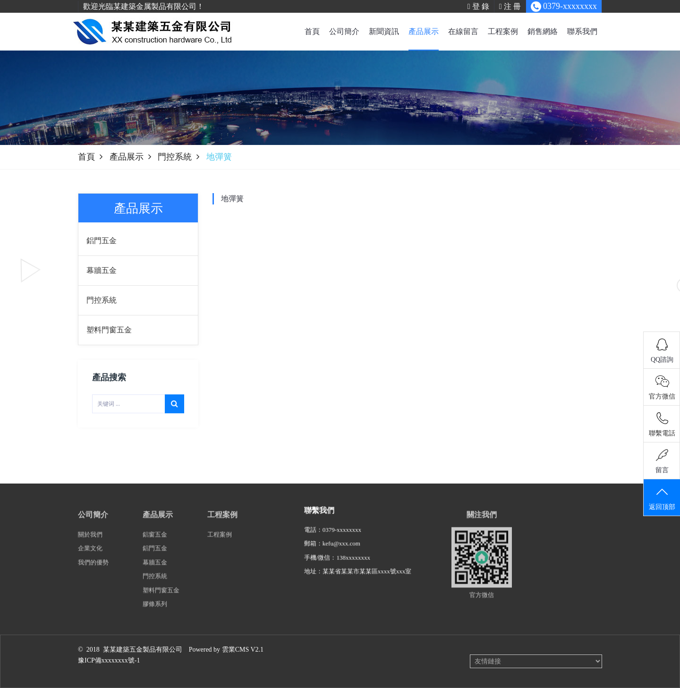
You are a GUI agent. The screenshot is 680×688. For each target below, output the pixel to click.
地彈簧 (232, 199)
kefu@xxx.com (341, 551)
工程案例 (503, 31)
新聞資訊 (384, 31)
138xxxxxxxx (353, 565)
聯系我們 (582, 31)
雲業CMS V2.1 (243, 649)
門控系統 (175, 156)
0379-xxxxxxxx (342, 538)
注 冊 (510, 6)
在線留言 (463, 31)
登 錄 (478, 6)
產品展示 (423, 31)
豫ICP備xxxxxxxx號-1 (109, 660)
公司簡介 (344, 31)
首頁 (312, 31)
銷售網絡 (542, 31)
